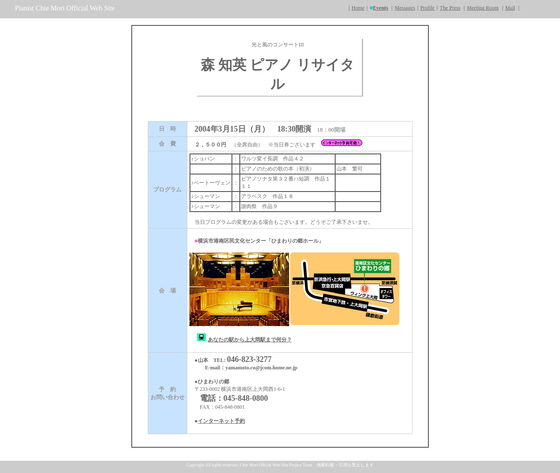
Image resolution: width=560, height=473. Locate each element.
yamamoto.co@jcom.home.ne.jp (261, 368)
